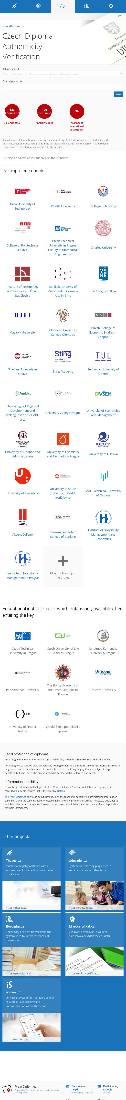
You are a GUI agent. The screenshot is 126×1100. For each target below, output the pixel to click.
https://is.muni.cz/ (17, 1039)
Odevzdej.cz (78, 861)
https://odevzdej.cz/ (81, 907)
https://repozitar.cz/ (18, 973)
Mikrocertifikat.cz (81, 926)
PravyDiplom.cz (13, 26)
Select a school (11, 69)
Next (118, 94)
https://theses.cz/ (17, 907)
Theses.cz (13, 861)
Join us (106, 1093)
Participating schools (110, 1088)
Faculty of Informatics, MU (37, 1090)
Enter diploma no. (12, 81)
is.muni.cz (13, 992)
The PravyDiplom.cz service (20, 796)
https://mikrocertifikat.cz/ (84, 973)
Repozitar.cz (15, 926)
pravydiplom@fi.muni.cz (82, 1093)
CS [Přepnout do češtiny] (119, 16)
